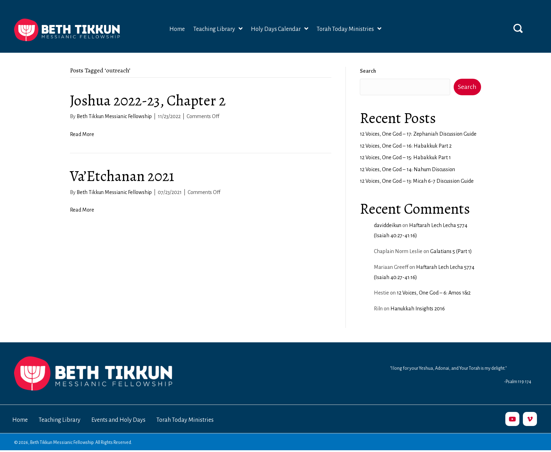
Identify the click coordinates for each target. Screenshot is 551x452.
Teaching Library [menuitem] (59, 420)
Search (368, 71)
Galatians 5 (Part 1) (451, 251)
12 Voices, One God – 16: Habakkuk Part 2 (406, 146)
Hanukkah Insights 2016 (417, 308)
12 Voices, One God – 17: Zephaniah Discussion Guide (418, 134)
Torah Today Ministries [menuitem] (185, 420)
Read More (82, 134)
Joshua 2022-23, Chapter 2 (148, 100)
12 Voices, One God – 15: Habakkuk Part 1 (405, 157)
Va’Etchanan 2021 (122, 176)
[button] (518, 28)
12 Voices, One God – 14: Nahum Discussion (407, 169)
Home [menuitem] (20, 420)
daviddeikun (387, 225)
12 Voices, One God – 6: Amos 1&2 (434, 293)
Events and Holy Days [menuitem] (118, 420)
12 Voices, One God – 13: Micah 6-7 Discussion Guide (417, 181)
